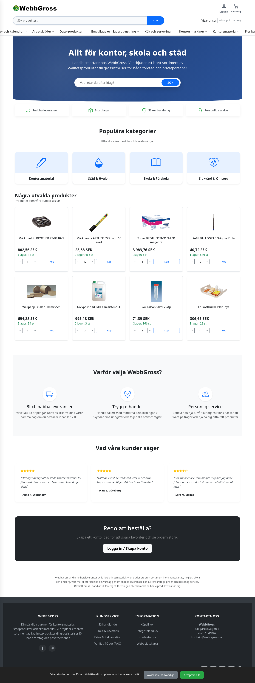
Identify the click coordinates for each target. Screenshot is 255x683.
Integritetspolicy (147, 631)
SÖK (170, 83)
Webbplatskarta (147, 644)
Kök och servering (159, 31)
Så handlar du (107, 624)
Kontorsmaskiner (193, 31)
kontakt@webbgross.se (206, 637)
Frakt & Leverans (108, 631)
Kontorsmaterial (226, 31)
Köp (52, 261)
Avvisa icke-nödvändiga (160, 675)
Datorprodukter (73, 31)
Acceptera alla (192, 675)
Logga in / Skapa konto (127, 548)
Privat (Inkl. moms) (230, 20)
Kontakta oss (147, 637)
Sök (155, 20)
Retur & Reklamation (107, 637)
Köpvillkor (147, 624)
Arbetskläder (43, 31)
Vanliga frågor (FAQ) (107, 644)
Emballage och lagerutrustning (115, 31)
